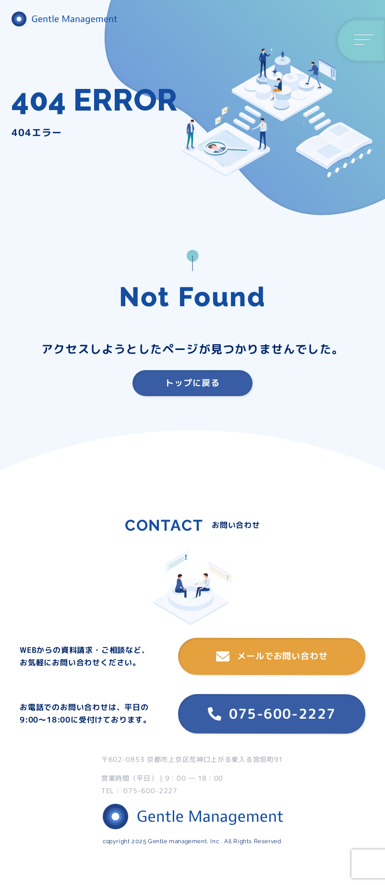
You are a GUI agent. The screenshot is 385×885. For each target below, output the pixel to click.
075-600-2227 (272, 713)
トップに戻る (192, 383)
